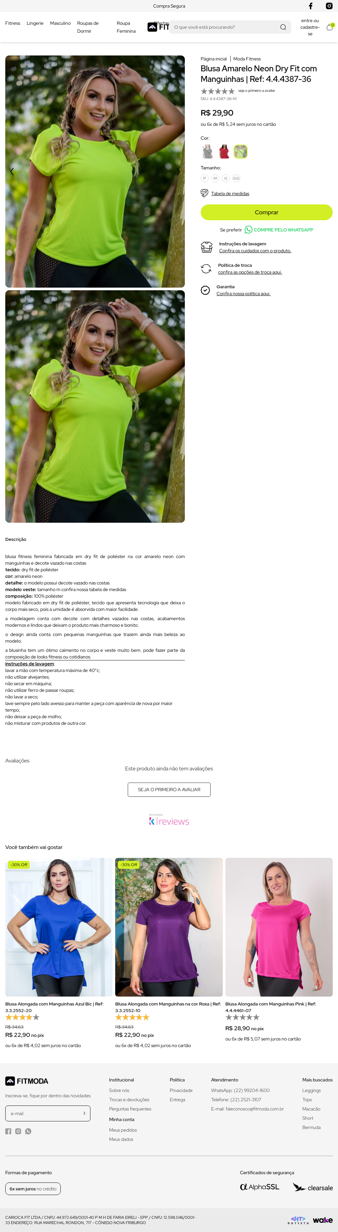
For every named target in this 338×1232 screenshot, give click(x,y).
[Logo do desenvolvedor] (298, 1220)
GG (236, 178)
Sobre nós (119, 1090)
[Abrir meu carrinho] (329, 27)
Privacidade (181, 1090)
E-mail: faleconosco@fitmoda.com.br (247, 1109)
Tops (307, 1100)
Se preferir (266, 230)
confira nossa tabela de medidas (93, 589)
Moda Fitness (247, 59)
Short (307, 1118)
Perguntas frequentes (130, 1109)
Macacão (311, 1109)
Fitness (12, 23)
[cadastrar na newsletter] (84, 1113)
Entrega (177, 1100)
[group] (59, 957)
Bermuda (311, 1127)
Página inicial (214, 59)
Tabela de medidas (225, 193)
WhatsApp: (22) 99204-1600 (240, 1090)
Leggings (311, 1090)
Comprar (267, 212)
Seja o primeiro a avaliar (169, 789)
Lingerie (35, 23)
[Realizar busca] (283, 27)
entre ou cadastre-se (310, 27)
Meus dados (121, 1139)
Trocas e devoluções (129, 1100)
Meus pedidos (123, 1130)
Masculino (60, 23)
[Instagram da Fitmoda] (18, 1131)
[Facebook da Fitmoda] (8, 1131)
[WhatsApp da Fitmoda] (28, 1131)
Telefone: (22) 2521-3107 (236, 1100)
